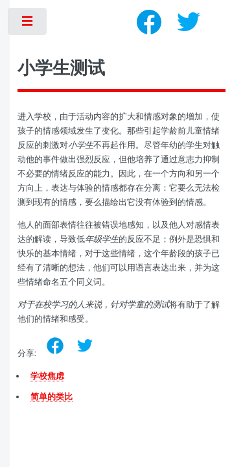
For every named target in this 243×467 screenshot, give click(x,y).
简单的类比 (51, 396)
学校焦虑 (47, 376)
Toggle (28, 24)
